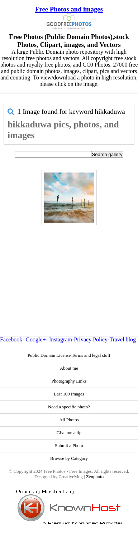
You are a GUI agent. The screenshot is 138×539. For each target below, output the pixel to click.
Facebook (11, 339)
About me (69, 368)
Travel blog (122, 339)
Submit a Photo (69, 445)
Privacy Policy (91, 339)
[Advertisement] (67, 265)
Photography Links (69, 381)
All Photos (68, 419)
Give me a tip (69, 432)
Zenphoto (95, 476)
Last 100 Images (69, 394)
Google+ (36, 339)
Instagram (60, 339)
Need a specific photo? (69, 406)
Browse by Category (69, 458)
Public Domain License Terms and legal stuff (69, 355)
